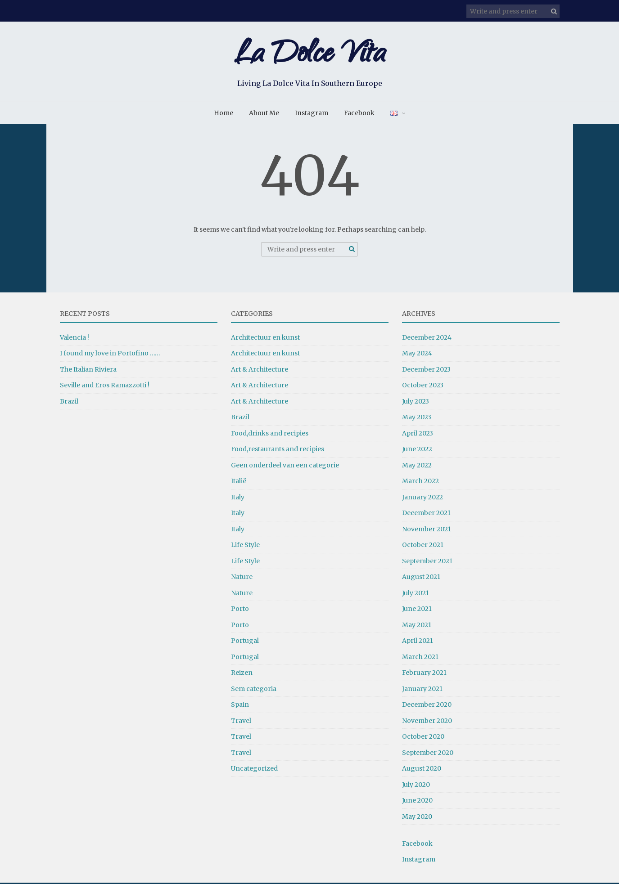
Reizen (242, 674)
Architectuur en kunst (265, 339)
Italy (237, 498)
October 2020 (423, 738)
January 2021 (422, 690)
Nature (242, 578)
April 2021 (417, 642)
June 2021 (417, 610)
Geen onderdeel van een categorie (285, 466)
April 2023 (417, 435)
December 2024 (427, 339)
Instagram (311, 114)
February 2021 (424, 674)
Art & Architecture (259, 371)
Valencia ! (74, 339)
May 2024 (417, 354)
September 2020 (427, 754)
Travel (241, 722)
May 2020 (417, 818)
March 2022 (420, 482)
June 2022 (417, 450)
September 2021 (427, 562)
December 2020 (427, 706)
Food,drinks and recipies (269, 435)
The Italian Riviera (88, 371)
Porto (240, 610)
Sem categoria (253, 690)
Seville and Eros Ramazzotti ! (104, 386)
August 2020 (421, 770)
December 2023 (426, 371)
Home (223, 114)
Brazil (69, 403)
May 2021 (416, 626)
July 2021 (415, 594)
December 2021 (426, 514)
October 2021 (422, 546)
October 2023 (422, 386)
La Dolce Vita (309, 57)
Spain (240, 706)
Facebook (359, 114)
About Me (264, 114)
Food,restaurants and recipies (277, 450)
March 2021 (420, 658)
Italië (238, 482)
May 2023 (416, 418)
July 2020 (416, 786)
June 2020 (417, 802)
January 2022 (422, 498)
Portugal (245, 642)
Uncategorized (254, 770)
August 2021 (421, 578)
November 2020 (427, 722)
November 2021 (426, 530)
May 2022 (417, 466)
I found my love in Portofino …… (110, 354)
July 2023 (415, 403)
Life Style (245, 546)
